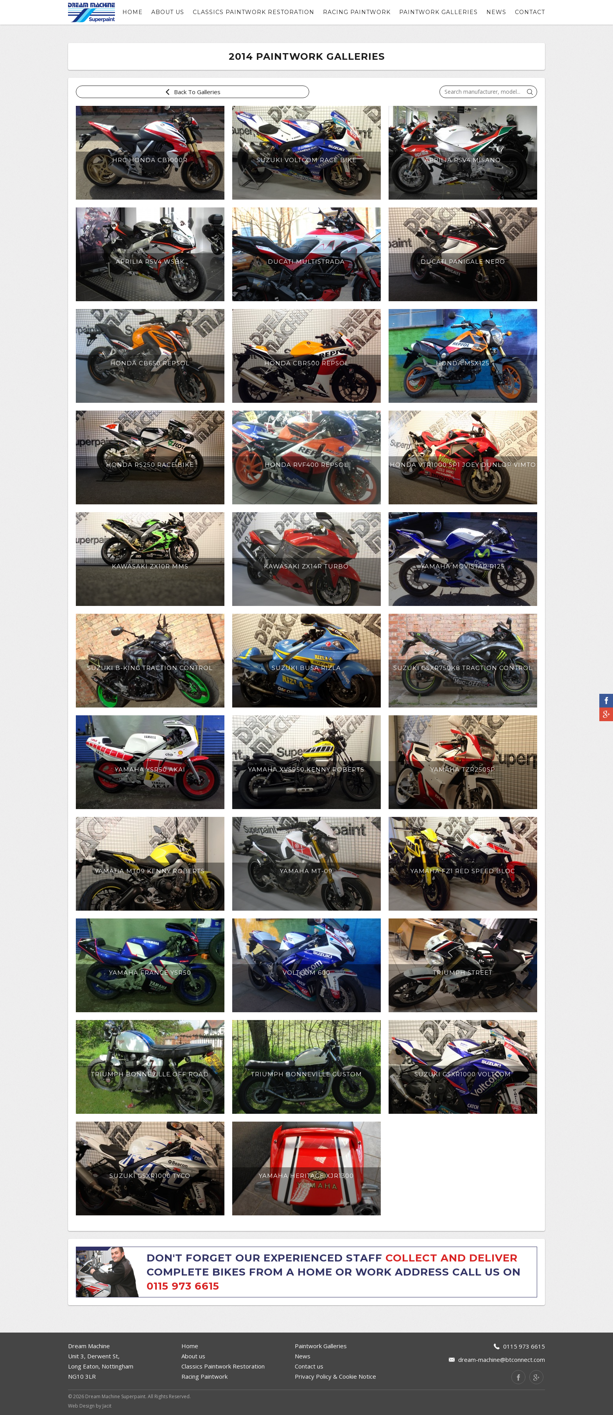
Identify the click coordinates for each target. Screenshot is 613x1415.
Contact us (309, 1366)
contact (530, 12)
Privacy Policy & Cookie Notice (335, 1376)
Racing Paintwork (357, 12)
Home (132, 12)
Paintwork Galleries (438, 12)
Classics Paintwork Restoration (253, 12)
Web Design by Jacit (89, 1405)
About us (167, 12)
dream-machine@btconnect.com (501, 1359)
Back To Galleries (111, 92)
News (496, 12)
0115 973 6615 (183, 1286)
